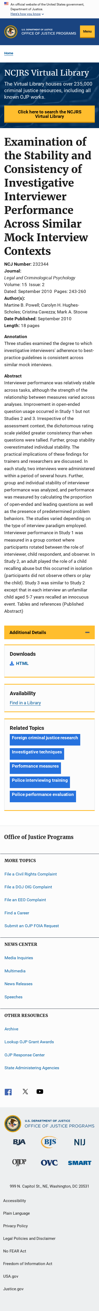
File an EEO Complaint (25, 899)
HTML (22, 663)
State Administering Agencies (31, 1067)
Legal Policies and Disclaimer (29, 1238)
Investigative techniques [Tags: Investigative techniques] (37, 751)
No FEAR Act (14, 1251)
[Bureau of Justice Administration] (19, 1146)
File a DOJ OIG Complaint (28, 886)
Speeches (13, 996)
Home (8, 53)
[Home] (49, 32)
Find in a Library (25, 702)
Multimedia (15, 970)
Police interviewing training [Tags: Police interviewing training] (40, 780)
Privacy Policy (15, 1226)
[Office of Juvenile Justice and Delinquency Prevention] (19, 1167)
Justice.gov (13, 1289)
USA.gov (10, 1276)
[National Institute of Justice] (79, 1146)
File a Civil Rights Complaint (30, 873)
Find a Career (16, 912)
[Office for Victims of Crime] (49, 1166)
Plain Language (16, 1213)
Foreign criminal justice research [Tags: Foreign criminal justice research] (45, 737)
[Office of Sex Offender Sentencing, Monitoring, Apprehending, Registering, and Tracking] (79, 1166)
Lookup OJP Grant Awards (29, 1041)
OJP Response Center (24, 1054)
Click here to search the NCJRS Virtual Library (49, 114)
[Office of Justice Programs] (10, 31)
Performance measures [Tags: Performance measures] (35, 766)
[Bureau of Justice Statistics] (49, 1149)
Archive (11, 1028)
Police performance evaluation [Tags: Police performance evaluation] (43, 794)
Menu (87, 31)
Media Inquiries (18, 957)
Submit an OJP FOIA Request (31, 925)
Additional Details (28, 632)
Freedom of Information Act (27, 1263)
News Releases (18, 983)
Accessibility (14, 1200)
